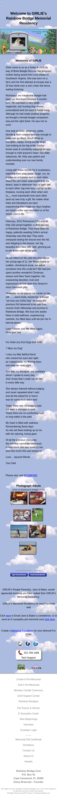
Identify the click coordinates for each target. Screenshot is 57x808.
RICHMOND (30, 475)
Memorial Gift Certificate (29, 739)
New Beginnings (28, 719)
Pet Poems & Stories (28, 708)
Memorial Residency (22, 630)
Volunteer (28, 724)
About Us (29, 756)
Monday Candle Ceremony (28, 690)
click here (50, 619)
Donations (28, 745)
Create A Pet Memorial (28, 679)
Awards (28, 761)
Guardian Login (28, 730)
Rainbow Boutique (28, 701)
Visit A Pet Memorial (28, 685)
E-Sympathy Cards (28, 713)
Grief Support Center (28, 696)
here (8, 615)
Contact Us (28, 750)
